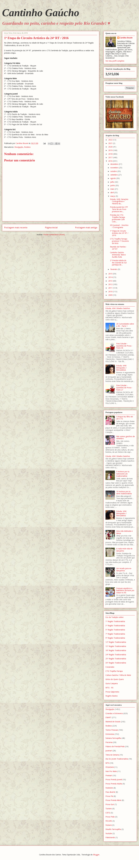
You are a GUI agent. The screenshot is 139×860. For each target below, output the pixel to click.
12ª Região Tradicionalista (115, 642)
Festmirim (109, 788)
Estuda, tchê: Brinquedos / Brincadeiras (121, 368)
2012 (110, 284)
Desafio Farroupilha (113, 829)
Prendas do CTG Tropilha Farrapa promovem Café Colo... (117, 218)
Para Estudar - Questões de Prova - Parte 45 (124, 346)
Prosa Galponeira (112, 692)
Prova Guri (109, 804)
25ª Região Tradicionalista (115, 659)
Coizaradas (109, 667)
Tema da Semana (112, 755)
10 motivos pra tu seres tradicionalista (124, 492)
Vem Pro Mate (111, 771)
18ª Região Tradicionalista (115, 650)
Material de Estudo (112, 722)
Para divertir (110, 792)
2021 (110, 143)
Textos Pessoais (111, 730)
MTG (107, 763)
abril (112, 192)
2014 (110, 277)
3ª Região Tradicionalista (115, 626)
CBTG (107, 813)
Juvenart (108, 751)
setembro (114, 175)
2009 (110, 295)
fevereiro (114, 269)
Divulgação (18, 147)
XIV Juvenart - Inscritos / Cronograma (119, 226)
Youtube (108, 833)
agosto (113, 178)
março (113, 196)
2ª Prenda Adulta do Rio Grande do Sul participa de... (118, 262)
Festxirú (108, 825)
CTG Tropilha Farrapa (114, 671)
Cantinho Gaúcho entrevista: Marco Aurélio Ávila (118, 254)
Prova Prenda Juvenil (113, 780)
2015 (110, 274)
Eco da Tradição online (114, 617)
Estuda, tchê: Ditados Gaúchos (117, 308)
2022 (110, 140)
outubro (113, 171)
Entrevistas (109, 734)
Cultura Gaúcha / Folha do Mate (118, 675)
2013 (110, 281)
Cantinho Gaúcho (40, 12)
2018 (110, 154)
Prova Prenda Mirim (113, 800)
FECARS (108, 821)
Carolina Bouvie (126, 38)
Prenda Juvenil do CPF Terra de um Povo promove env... (119, 209)
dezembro (114, 164)
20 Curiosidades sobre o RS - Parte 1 (125, 325)
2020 (110, 147)
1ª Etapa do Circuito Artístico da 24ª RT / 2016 (119, 233)
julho (112, 182)
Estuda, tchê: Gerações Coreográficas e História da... (119, 201)
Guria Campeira (111, 683)
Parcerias (109, 742)
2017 (110, 157)
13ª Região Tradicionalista (115, 646)
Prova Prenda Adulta (113, 784)
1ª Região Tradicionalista (115, 621)
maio (112, 189)
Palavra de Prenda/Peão (115, 746)
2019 (110, 150)
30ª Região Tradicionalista (115, 663)
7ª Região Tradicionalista (115, 634)
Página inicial (51, 227)
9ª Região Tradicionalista (115, 638)
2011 (110, 288)
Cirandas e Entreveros (114, 713)
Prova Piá (109, 796)
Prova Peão (110, 817)
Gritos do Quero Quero (114, 679)
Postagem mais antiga (86, 227)
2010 (110, 292)
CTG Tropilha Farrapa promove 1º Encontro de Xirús (119, 241)
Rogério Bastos (111, 696)
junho (112, 185)
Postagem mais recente (15, 227)
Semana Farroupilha (113, 738)
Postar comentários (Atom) (54, 235)
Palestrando (110, 837)
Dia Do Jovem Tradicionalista (116, 759)
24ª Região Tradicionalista (115, 655)
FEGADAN (109, 767)
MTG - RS (109, 688)
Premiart (108, 775)
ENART (108, 717)
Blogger (96, 855)
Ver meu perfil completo (114, 61)
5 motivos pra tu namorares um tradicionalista (122, 474)
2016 (110, 161)
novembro (114, 168)
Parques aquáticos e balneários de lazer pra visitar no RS (125, 590)
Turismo (108, 809)
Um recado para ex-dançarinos (124, 569)
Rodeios (27, 147)
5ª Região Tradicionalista (115, 630)
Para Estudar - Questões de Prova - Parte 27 (124, 387)
